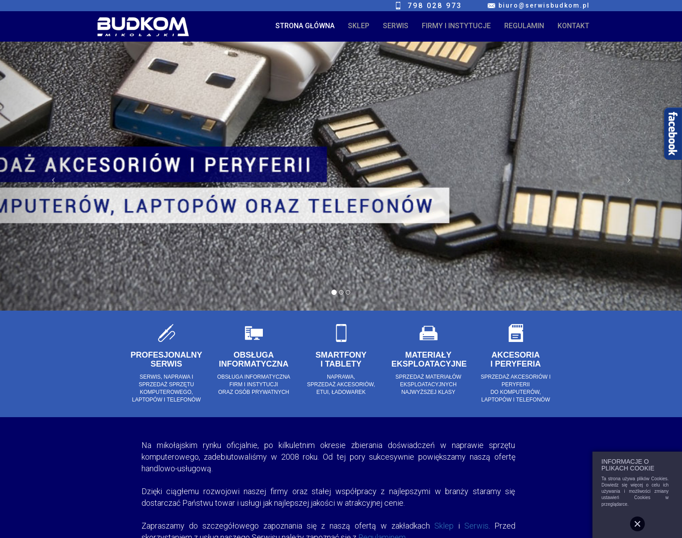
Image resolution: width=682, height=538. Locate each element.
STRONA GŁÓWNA (305, 25)
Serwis (476, 525)
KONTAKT (573, 25)
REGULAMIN (524, 25)
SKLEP (358, 25)
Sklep (444, 525)
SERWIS (395, 25)
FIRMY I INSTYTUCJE (456, 25)
